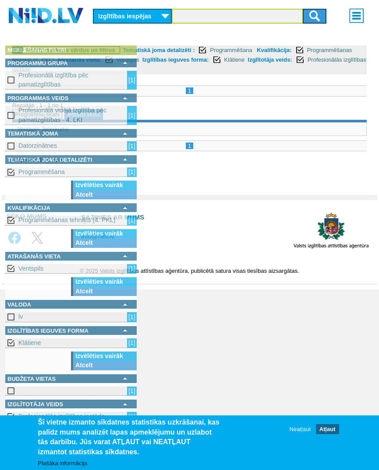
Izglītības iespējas (125, 16)
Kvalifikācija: (225, 59)
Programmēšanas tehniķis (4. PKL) (67, 219)
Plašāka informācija (63, 463)
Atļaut (327, 429)
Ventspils (30, 268)
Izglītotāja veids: (222, 79)
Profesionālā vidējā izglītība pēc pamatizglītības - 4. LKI (62, 115)
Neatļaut (300, 429)
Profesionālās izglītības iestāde (299, 79)
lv (20, 316)
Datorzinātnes (37, 145)
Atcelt (84, 194)
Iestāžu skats (215, 124)
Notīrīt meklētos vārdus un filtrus (202, 50)
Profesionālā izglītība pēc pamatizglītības (53, 80)
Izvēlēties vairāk (99, 184)
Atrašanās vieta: (181, 69)
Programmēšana (41, 171)
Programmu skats (168, 124)
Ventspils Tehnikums (174, 138)
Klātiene (29, 342)
